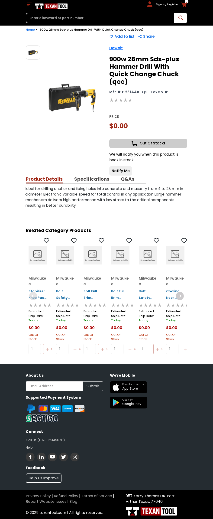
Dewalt (116, 48)
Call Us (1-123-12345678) (45, 440)
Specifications (91, 179)
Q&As (127, 179)
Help (29, 447)
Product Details (44, 179)
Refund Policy (66, 496)
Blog (73, 501)
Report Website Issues (46, 501)
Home (30, 29)
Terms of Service (96, 496)
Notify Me (121, 170)
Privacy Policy (38, 496)
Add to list (122, 36)
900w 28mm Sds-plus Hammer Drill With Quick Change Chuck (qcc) (91, 29)
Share (146, 36)
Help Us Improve (44, 478)
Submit (93, 386)
